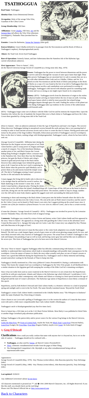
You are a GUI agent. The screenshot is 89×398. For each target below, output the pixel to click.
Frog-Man (23, 325)
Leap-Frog (66, 323)
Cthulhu (19, 31)
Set (32, 31)
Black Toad (57, 323)
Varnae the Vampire (32, 42)
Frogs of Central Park (28, 323)
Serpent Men (6, 33)
